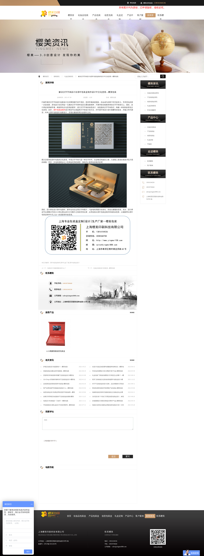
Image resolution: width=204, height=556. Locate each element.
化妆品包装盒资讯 (153, 93)
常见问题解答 (151, 110)
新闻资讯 (150, 15)
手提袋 (149, 144)
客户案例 (140, 15)
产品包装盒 (96, 15)
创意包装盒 (108, 15)
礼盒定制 (120, 15)
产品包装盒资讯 (152, 97)
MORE (132, 312)
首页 (69, 516)
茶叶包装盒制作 (59, 110)
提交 (113, 456)
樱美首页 (71, 15)
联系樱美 (161, 15)
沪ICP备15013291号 (50, 544)
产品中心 (130, 15)
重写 (128, 456)
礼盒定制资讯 (69, 76)
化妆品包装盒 (83, 15)
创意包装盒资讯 (152, 101)
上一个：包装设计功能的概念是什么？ (54, 268)
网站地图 (133, 3)
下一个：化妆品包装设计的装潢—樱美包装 (101, 268)
